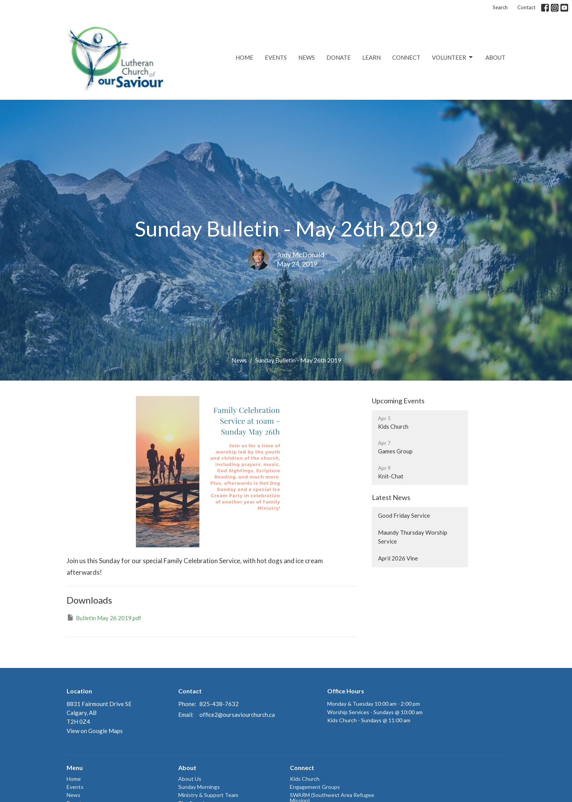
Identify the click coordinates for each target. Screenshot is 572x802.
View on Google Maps (95, 730)
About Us (189, 778)
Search (500, 7)
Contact (526, 7)
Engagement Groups (315, 787)
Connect (406, 57)
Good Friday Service (404, 515)
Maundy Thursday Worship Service (412, 537)
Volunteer (453, 57)
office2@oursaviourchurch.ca (237, 714)
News (306, 57)
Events (276, 57)
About (495, 57)
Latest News (391, 497)
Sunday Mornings (199, 787)
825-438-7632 (219, 703)
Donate (338, 57)
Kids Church (304, 778)
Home (244, 57)
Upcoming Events (398, 400)
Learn (371, 57)
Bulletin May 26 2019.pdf (104, 617)
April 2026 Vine (398, 558)
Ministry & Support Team (208, 795)
